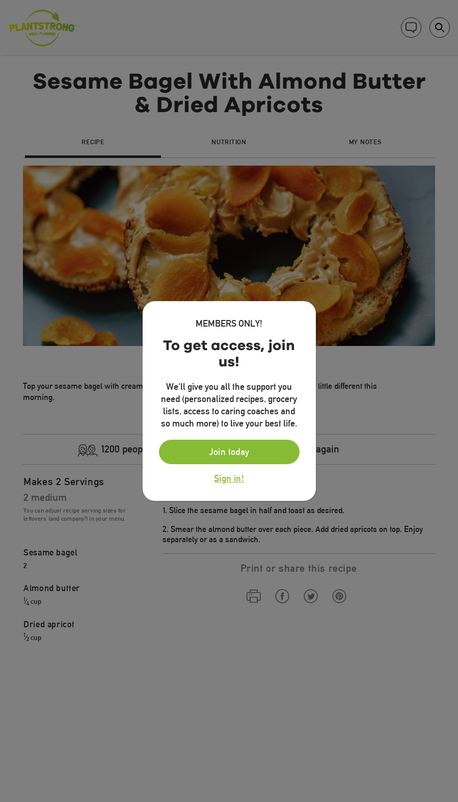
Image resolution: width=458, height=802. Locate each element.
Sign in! (229, 478)
